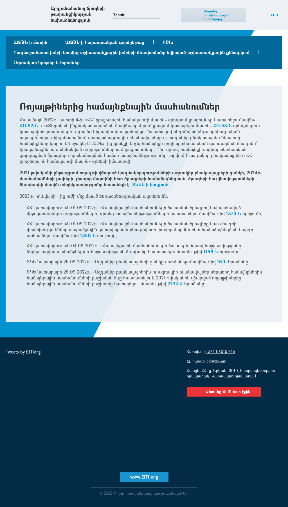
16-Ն (222, 261)
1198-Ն (211, 251)
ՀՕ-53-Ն (222, 125)
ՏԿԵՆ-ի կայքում (149, 184)
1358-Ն (88, 235)
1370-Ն (233, 213)
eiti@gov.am (216, 361)
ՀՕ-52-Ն (29, 125)
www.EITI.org (144, 477)
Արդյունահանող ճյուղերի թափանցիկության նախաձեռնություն (78, 14)
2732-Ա (175, 283)
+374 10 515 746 (220, 351)
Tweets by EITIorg (23, 352)
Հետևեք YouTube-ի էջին (223, 391)
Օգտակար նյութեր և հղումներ (47, 62)
